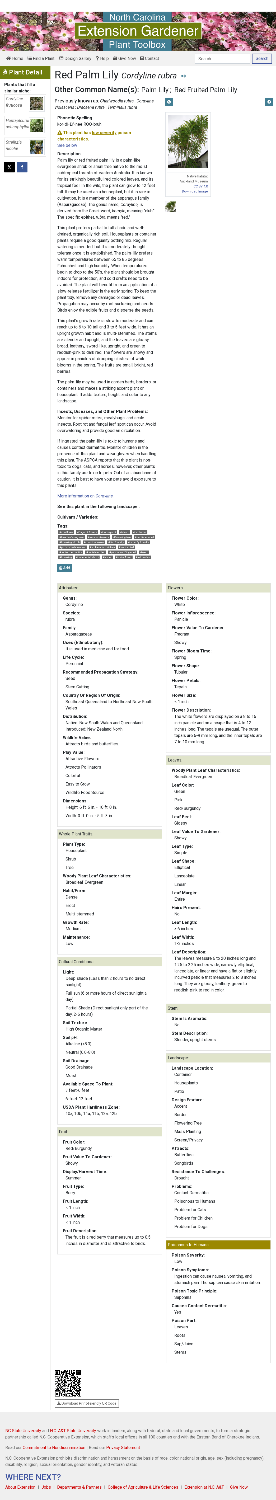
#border (107, 557)
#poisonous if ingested (122, 552)
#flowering (65, 557)
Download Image (195, 191)
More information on (85, 496)
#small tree (66, 532)
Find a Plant (40, 58)
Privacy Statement (123, 1447)
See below (67, 145)
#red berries (143, 557)
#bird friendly (116, 542)
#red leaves (140, 532)
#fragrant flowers (87, 532)
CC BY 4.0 (201, 186)
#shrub (124, 532)
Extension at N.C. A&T (204, 1487)
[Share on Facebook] (22, 167)
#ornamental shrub (87, 557)
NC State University (23, 1430)
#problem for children (102, 547)
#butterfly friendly (138, 542)
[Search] (222, 59)
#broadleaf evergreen (71, 537)
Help (102, 58)
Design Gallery (75, 58)
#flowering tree (122, 537)
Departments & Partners (79, 1487)
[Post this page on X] (9, 167)
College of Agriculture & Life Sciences (143, 1487)
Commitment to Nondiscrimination (54, 1447)
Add (64, 568)
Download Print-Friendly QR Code (86, 1403)
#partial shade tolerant (72, 547)
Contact (149, 58)
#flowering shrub (69, 542)
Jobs (46, 1487)
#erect (144, 552)
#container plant (95, 552)
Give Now (124, 58)
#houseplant (108, 532)
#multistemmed (144, 537)
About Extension (20, 1487)
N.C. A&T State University (73, 1430)
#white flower (124, 557)
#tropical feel (126, 547)
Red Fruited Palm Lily (205, 90)
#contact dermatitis (70, 552)
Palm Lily (155, 90)
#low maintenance (98, 537)
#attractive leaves (94, 542)
